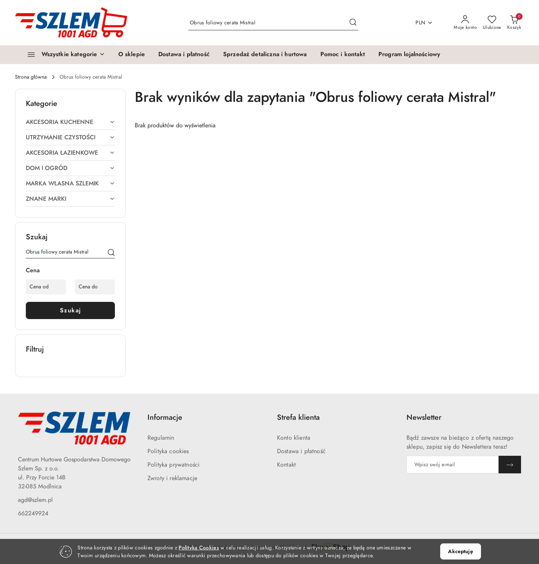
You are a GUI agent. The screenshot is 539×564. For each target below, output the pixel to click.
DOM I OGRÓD (70, 168)
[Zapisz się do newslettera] (452, 464)
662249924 (33, 513)
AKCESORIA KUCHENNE (70, 122)
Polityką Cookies (199, 547)
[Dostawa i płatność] (184, 54)
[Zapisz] (510, 464)
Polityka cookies (168, 451)
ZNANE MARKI (70, 199)
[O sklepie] (131, 54)
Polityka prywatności (173, 465)
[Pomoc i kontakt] (342, 54)
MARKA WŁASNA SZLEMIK (70, 183)
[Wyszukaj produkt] (273, 22)
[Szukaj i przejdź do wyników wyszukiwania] (353, 22)
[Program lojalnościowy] (409, 54)
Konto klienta (293, 438)
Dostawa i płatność (301, 451)
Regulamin (160, 438)
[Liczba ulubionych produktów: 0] (492, 22)
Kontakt (286, 465)
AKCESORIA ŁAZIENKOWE (70, 153)
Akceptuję (460, 551)
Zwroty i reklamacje (172, 478)
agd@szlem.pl (35, 500)
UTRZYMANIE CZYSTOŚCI (70, 137)
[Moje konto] (465, 22)
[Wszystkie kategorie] (63, 54)
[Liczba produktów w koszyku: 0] (514, 22)
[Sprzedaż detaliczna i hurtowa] (265, 54)
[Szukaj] (111, 253)
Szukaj (70, 310)
